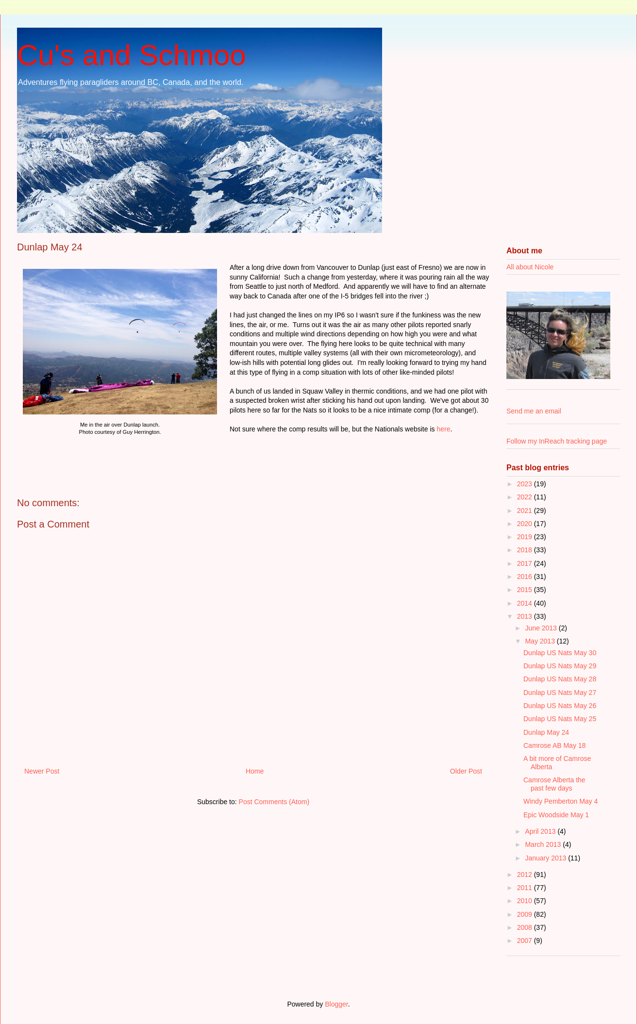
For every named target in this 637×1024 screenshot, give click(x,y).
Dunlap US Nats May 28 (559, 679)
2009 (525, 914)
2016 (525, 576)
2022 (525, 497)
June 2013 (541, 628)
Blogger (336, 1004)
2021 (525, 510)
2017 (525, 563)
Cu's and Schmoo (131, 55)
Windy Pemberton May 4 (560, 801)
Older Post (466, 771)
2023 (525, 484)
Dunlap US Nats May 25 (559, 719)
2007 (525, 940)
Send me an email (533, 411)
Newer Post (41, 771)
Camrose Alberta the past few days (554, 784)
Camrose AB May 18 (554, 745)
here (443, 429)
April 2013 (541, 831)
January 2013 (546, 858)
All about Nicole (529, 267)
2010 (525, 901)
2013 (525, 616)
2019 (525, 537)
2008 (525, 927)
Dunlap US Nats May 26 (559, 706)
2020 (525, 524)
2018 (525, 550)
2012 (525, 874)
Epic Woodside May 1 (556, 815)
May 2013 (540, 641)
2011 (525, 888)
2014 (525, 603)
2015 (525, 590)
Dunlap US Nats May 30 (559, 653)
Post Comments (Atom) (274, 802)
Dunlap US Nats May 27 (559, 692)
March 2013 (544, 844)
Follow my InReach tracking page (556, 441)
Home (255, 771)
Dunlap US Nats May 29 (559, 666)
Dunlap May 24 (546, 732)
